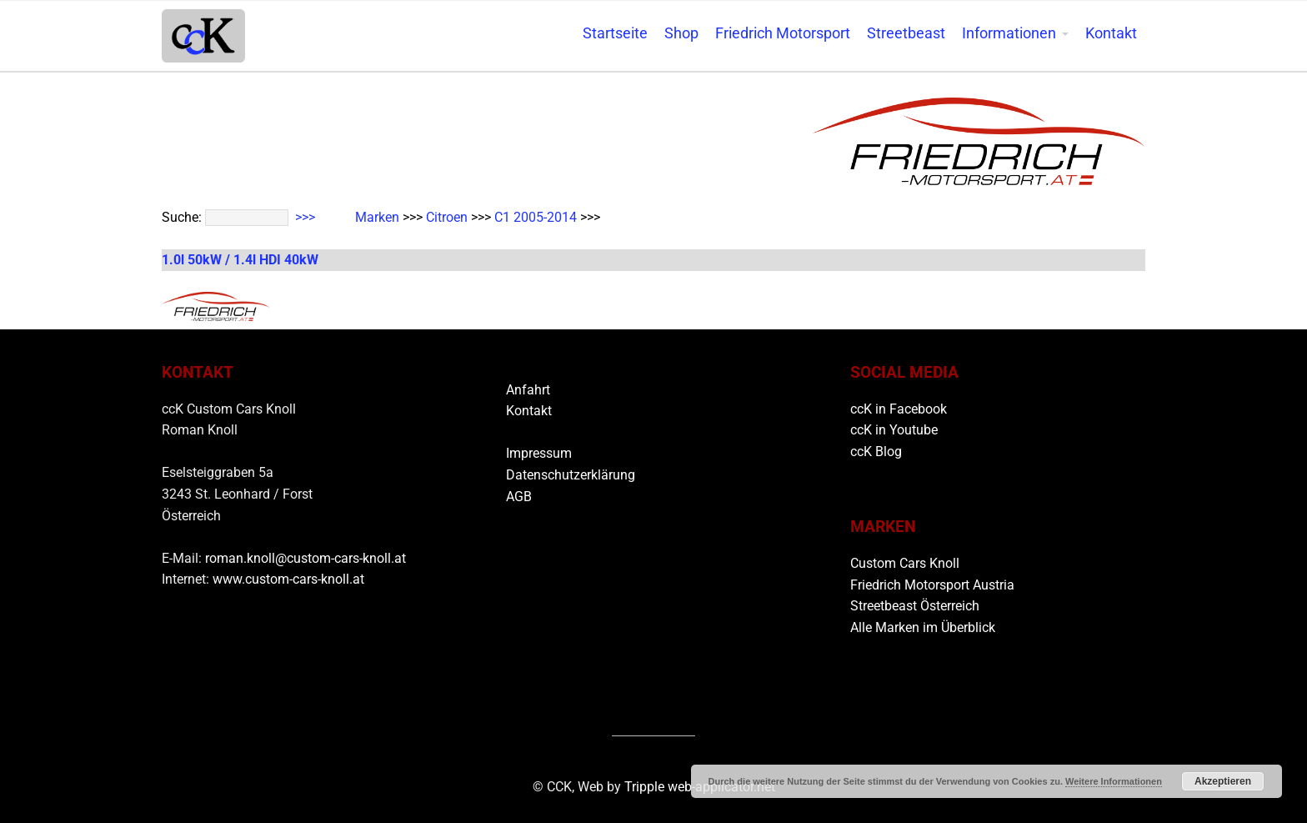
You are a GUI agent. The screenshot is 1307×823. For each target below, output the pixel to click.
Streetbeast (906, 33)
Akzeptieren (1222, 781)
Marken (377, 217)
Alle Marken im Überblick (922, 627)
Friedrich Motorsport (782, 33)
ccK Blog (876, 451)
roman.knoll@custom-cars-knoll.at (305, 558)
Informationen (1009, 33)
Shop (681, 33)
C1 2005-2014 (535, 217)
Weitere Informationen (1113, 781)
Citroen (447, 217)
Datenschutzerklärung (570, 475)
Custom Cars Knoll (904, 563)
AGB (519, 496)
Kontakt (1111, 33)
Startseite (615, 33)
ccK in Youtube (894, 430)
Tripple (646, 787)
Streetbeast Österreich (914, 606)
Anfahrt (528, 390)
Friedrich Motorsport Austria (932, 585)
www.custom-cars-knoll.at (288, 579)
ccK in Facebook (898, 409)
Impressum (539, 453)
